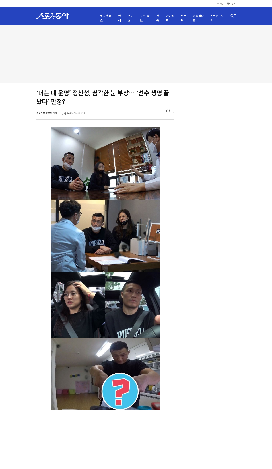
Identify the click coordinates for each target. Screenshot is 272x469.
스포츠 (130, 18)
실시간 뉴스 (105, 18)
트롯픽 (183, 18)
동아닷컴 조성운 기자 (46, 113)
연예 (119, 18)
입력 (73, 113)
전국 (157, 18)
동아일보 (231, 3)
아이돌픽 (170, 18)
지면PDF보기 (217, 18)
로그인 (220, 3)
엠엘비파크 (198, 18)
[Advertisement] (136, 53)
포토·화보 (144, 18)
